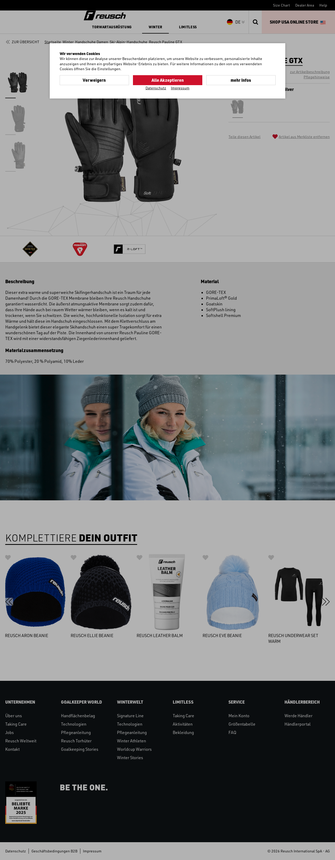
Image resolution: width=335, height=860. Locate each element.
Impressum (180, 88)
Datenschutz (156, 88)
